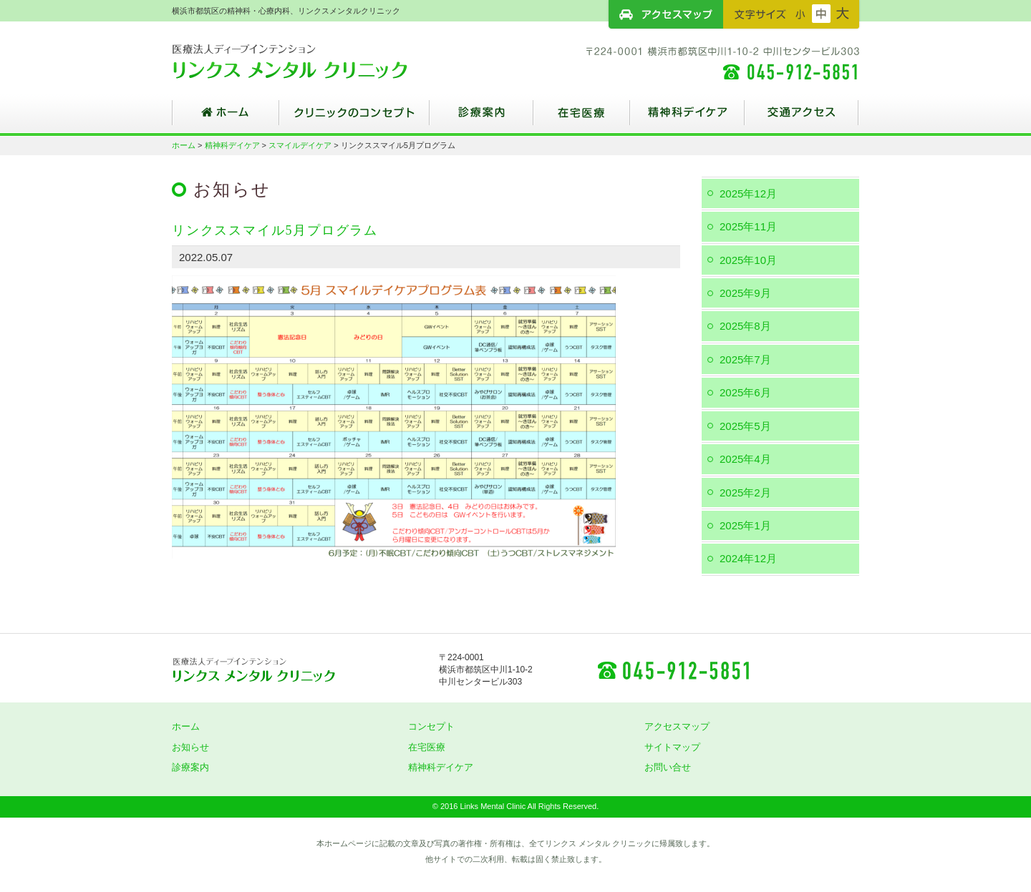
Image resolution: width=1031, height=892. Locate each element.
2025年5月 (745, 426)
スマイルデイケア (299, 145)
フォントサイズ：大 (842, 13)
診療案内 (481, 118)
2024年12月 (748, 558)
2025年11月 (748, 226)
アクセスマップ (666, 14)
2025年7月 (745, 359)
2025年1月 (745, 525)
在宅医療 (581, 118)
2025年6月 (745, 392)
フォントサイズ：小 (800, 13)
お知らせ (190, 747)
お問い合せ (667, 767)
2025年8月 (745, 326)
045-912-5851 (673, 669)
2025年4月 (745, 459)
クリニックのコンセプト (354, 118)
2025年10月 (748, 260)
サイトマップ (672, 747)
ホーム (225, 118)
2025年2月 (745, 492)
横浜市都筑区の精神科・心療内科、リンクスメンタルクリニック (315, 61)
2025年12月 (748, 193)
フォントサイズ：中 (821, 13)
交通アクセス (802, 118)
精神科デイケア (687, 118)
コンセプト (431, 726)
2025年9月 (745, 293)
